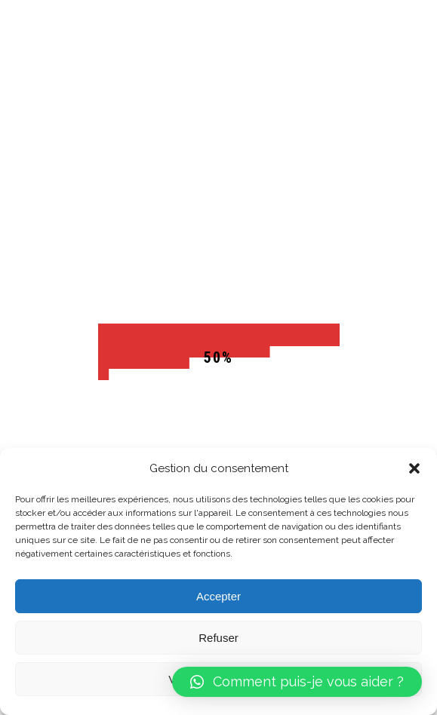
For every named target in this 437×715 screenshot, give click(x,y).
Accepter (218, 596)
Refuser (218, 637)
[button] (414, 468)
